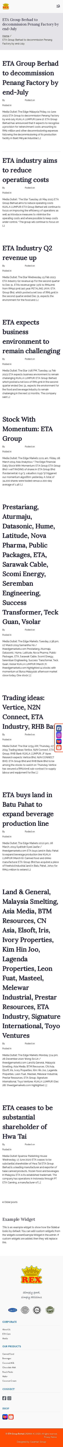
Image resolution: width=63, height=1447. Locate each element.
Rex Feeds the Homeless (24, 105)
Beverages (6, 1358)
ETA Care (6, 1333)
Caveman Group (38, 1442)
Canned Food (8, 1353)
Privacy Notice (50, 1436)
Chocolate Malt (9, 1367)
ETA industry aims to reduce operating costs (29, 170)
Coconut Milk (8, 1362)
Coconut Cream (9, 1380)
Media (5, 1338)
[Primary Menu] (58, 6)
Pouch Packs (7, 1371)
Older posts (10, 1202)
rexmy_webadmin (14, 100)
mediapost (17, 364)
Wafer (5, 1376)
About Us (6, 1329)
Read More (9, 145)
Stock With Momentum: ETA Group (27, 429)
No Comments (45, 105)
